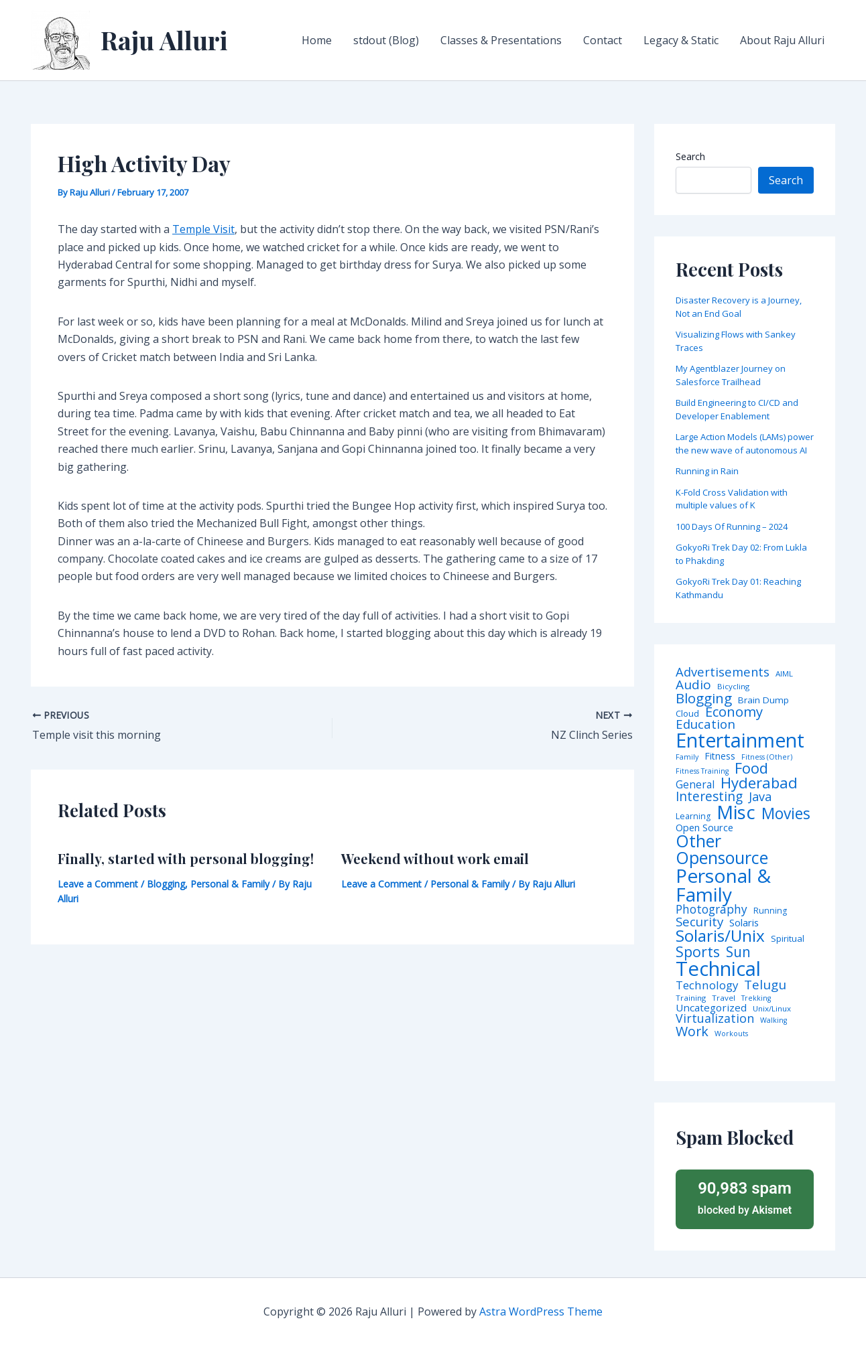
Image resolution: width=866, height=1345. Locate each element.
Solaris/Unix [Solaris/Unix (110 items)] (720, 936)
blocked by (745, 1197)
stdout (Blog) (386, 40)
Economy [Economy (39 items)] (734, 711)
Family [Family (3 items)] (687, 757)
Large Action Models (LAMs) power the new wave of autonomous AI (745, 443)
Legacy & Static (681, 40)
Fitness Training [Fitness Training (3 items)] (702, 771)
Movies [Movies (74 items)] (785, 814)
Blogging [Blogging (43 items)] (704, 698)
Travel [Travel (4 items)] (723, 998)
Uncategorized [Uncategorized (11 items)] (711, 1008)
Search (690, 156)
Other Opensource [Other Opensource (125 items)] (722, 849)
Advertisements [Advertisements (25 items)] (722, 672)
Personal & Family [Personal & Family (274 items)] (723, 885)
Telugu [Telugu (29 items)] (765, 985)
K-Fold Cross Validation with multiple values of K (732, 499)
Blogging (166, 883)
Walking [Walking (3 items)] (773, 1020)
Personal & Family (229, 883)
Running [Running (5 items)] (770, 911)
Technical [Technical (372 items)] (718, 969)
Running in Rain (707, 471)
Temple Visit (203, 229)
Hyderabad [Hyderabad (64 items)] (759, 782)
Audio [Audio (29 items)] (693, 685)
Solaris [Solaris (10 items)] (744, 923)
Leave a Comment (98, 883)
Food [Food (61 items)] (751, 768)
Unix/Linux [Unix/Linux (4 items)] (772, 1009)
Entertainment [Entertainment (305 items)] (740, 740)
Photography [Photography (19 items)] (711, 909)
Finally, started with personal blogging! (186, 858)
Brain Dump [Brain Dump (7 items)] (763, 700)
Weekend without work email (435, 858)
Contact (602, 40)
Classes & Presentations (501, 40)
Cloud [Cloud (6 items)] (687, 713)
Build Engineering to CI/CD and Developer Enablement (737, 409)
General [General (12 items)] (695, 785)
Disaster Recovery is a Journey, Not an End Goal (739, 307)
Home (317, 40)
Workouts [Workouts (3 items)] (731, 1034)
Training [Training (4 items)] (691, 998)
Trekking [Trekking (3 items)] (756, 998)
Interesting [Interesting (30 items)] (709, 796)
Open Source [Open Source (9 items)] (704, 828)
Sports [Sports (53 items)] (698, 951)
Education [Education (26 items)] (705, 724)
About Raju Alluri (782, 40)
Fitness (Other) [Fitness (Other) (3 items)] (766, 757)
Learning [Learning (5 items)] (693, 816)
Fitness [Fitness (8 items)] (719, 756)
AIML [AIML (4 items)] (784, 674)
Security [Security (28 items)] (699, 922)
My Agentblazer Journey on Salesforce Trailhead (731, 375)
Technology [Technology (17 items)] (707, 985)
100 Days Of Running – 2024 (732, 526)
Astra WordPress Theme (541, 1311)
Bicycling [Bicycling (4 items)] (733, 687)
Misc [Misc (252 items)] (736, 812)
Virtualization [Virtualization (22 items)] (715, 1019)
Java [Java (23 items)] (760, 796)
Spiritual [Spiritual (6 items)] (787, 938)
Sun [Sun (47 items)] (738, 952)
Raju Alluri (164, 40)
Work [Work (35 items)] (692, 1031)
